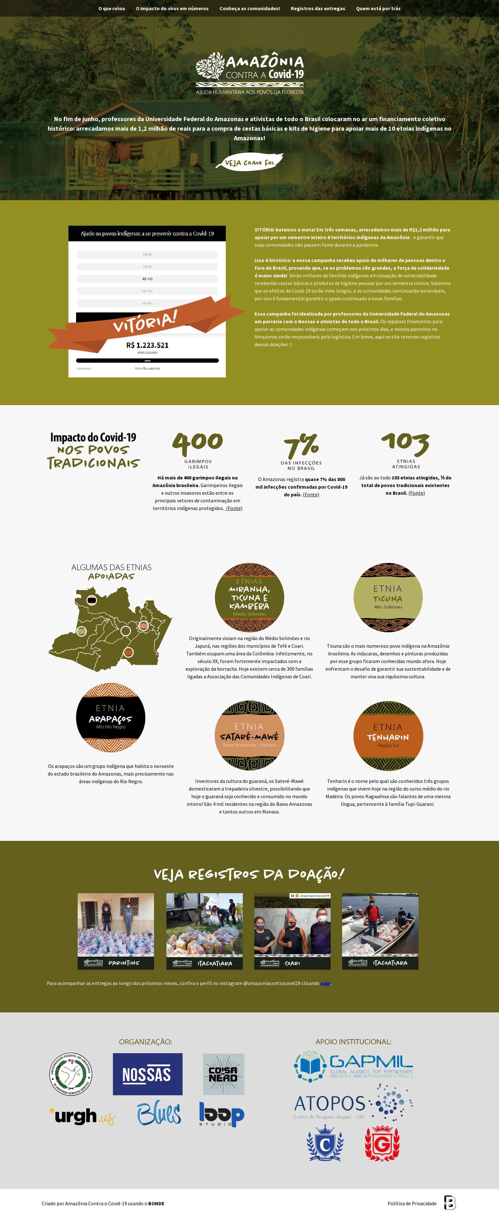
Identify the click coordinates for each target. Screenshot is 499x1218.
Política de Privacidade (412, 1203)
